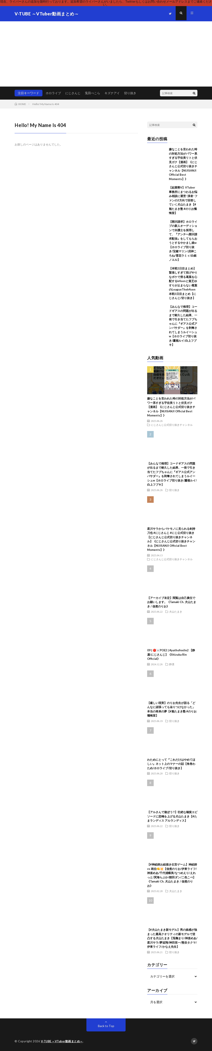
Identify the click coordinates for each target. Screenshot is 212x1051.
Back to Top (106, 1026)
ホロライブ (53, 93)
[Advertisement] (106, 53)
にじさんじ (73, 93)
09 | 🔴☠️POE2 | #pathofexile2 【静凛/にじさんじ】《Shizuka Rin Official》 (171, 654)
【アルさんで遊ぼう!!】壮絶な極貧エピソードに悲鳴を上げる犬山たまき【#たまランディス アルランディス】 (172, 816)
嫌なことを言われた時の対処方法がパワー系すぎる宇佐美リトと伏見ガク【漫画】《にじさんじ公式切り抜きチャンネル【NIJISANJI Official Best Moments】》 (171, 407)
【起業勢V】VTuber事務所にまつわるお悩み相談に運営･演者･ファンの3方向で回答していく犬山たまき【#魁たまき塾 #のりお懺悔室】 (183, 200)
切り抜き (130, 93)
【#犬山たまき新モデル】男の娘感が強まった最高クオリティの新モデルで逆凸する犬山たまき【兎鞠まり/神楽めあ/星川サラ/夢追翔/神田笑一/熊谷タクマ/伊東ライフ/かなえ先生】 (172, 938)
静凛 (171, 664)
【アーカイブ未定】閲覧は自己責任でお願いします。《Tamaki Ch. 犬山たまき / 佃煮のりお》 (171, 602)
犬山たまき (175, 611)
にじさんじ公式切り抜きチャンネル (172, 424)
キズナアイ (112, 93)
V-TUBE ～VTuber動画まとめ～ (62, 1041)
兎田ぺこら (92, 93)
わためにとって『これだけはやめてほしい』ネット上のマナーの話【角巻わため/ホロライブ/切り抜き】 (171, 764)
